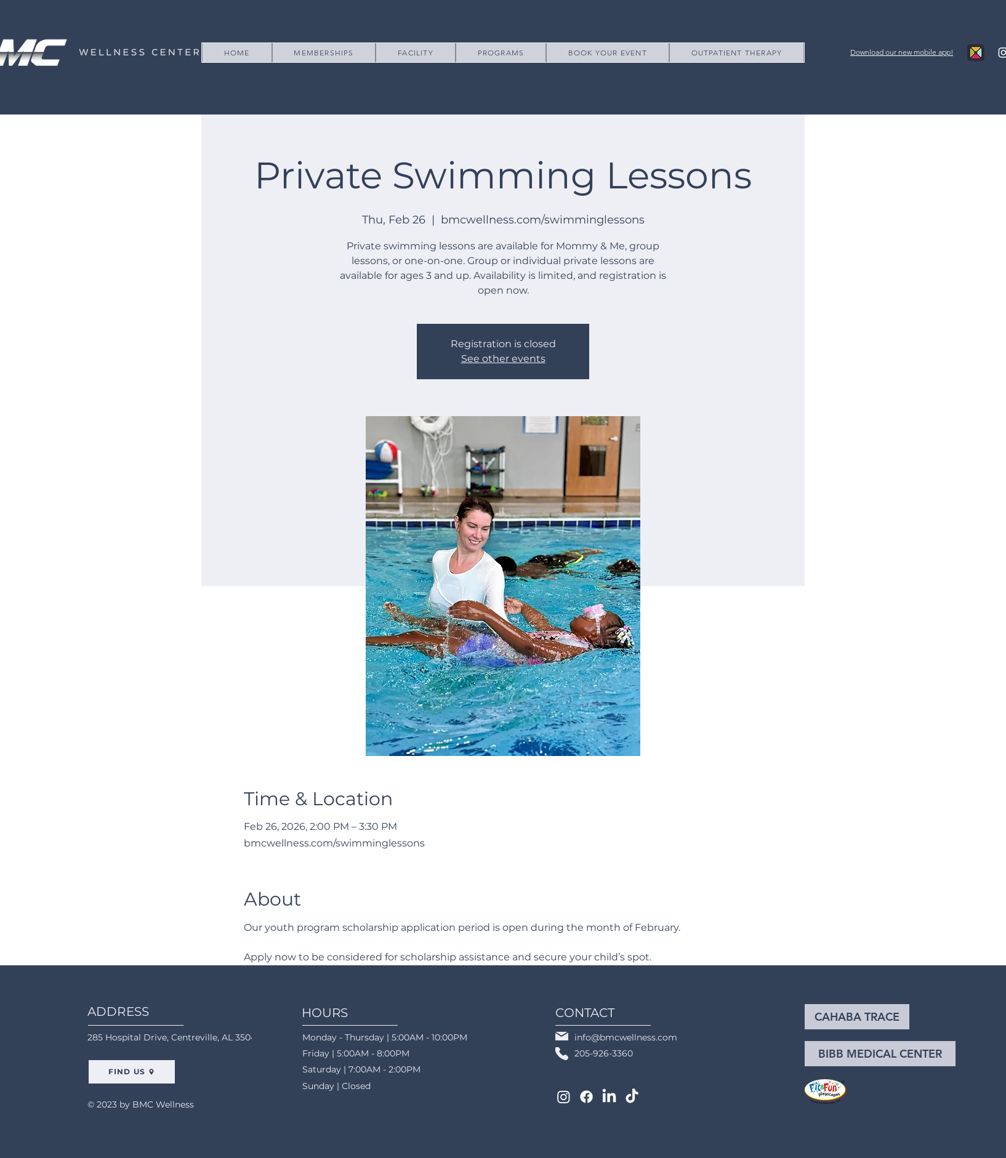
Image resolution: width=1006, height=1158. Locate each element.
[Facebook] (586, 1096)
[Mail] (561, 1036)
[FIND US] (131, 1071)
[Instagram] (563, 1096)
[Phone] (561, 1053)
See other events (503, 358)
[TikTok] (632, 1096)
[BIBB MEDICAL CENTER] (880, 1053)
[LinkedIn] (609, 1096)
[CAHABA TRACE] (857, 1016)
